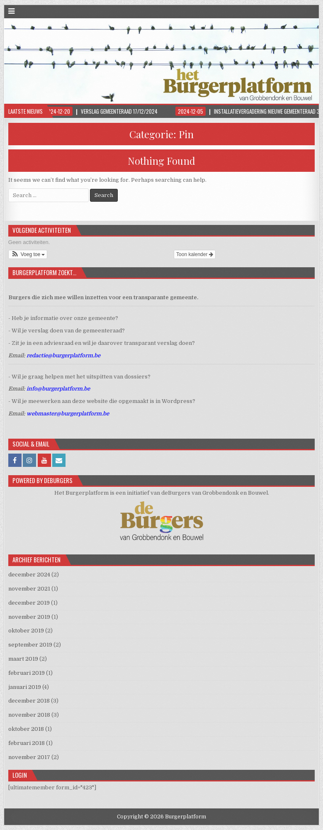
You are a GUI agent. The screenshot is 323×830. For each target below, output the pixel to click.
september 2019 (30, 645)
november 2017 (29, 757)
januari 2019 (24, 687)
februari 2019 (26, 673)
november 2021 (29, 589)
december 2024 (29, 574)
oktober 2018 (26, 729)
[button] (28, 254)
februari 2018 (26, 743)
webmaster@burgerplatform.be (68, 413)
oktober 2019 (26, 630)
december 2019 (29, 603)
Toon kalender (194, 254)
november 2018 (29, 715)
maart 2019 (23, 659)
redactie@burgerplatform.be (63, 355)
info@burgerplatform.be (58, 389)
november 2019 (29, 617)
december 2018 (29, 701)
